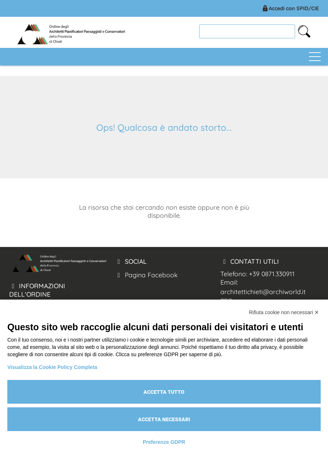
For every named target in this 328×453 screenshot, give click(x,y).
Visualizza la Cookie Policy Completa (52, 367)
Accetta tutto (164, 392)
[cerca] (247, 31)
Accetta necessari (164, 419)
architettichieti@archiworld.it (263, 292)
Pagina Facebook (146, 275)
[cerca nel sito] (304, 31)
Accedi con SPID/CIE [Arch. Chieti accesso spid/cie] (290, 8)
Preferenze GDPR (164, 442)
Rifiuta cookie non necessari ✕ (284, 312)
